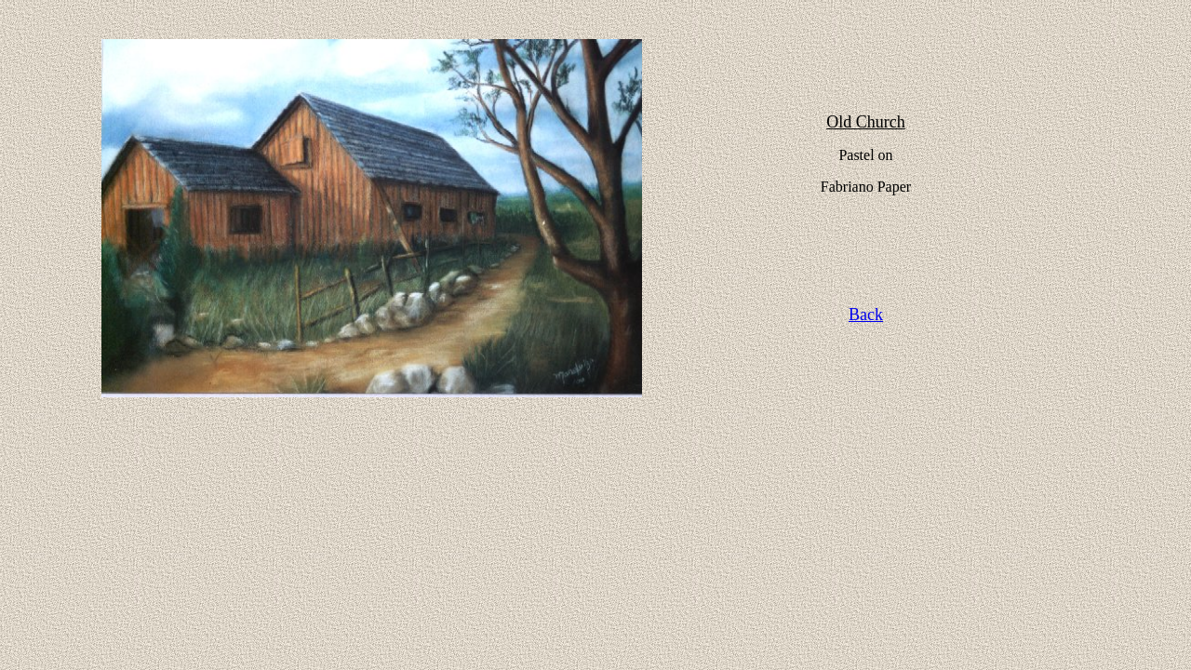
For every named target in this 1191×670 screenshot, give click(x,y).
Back (866, 314)
